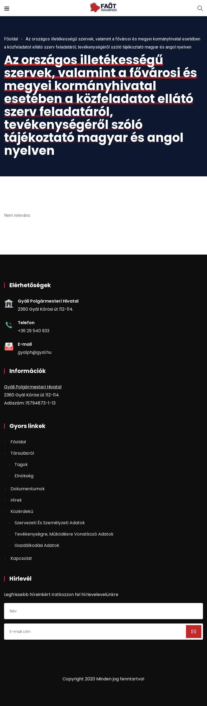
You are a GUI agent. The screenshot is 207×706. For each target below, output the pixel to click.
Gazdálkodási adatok (37, 545)
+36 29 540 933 (33, 331)
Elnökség (24, 476)
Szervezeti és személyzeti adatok (50, 523)
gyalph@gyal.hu (34, 352)
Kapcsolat (21, 558)
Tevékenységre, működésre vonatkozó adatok (64, 534)
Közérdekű (22, 511)
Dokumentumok (28, 489)
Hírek (16, 500)
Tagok (21, 464)
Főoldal (11, 39)
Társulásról (22, 453)
